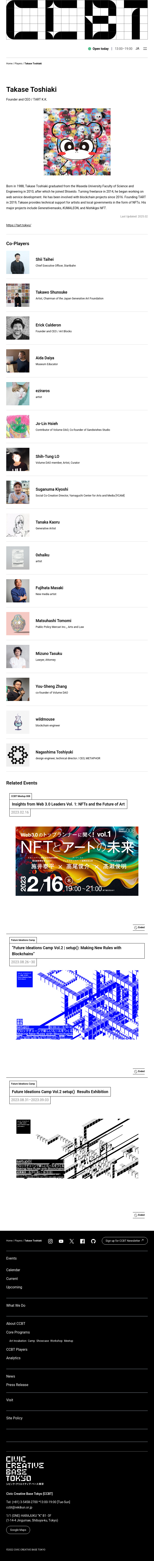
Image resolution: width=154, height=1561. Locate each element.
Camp (31, 1340)
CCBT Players (16, 1349)
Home (9, 63)
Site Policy (14, 1418)
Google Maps (18, 1530)
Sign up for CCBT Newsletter (125, 1240)
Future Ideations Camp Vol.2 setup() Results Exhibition (60, 1092)
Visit (9, 1400)
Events (11, 1258)
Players (18, 63)
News (10, 1376)
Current (12, 1279)
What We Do (15, 1305)
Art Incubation (18, 1340)
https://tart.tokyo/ (18, 225)
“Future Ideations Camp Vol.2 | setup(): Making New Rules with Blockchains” (67, 951)
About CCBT (15, 1323)
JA (137, 48)
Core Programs (18, 1332)
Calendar (13, 1270)
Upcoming (14, 1287)
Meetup (68, 1340)
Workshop (56, 1340)
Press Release (17, 1385)
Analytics (13, 1358)
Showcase (42, 1340)
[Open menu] (145, 48)
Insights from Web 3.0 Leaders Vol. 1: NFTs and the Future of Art (68, 804)
